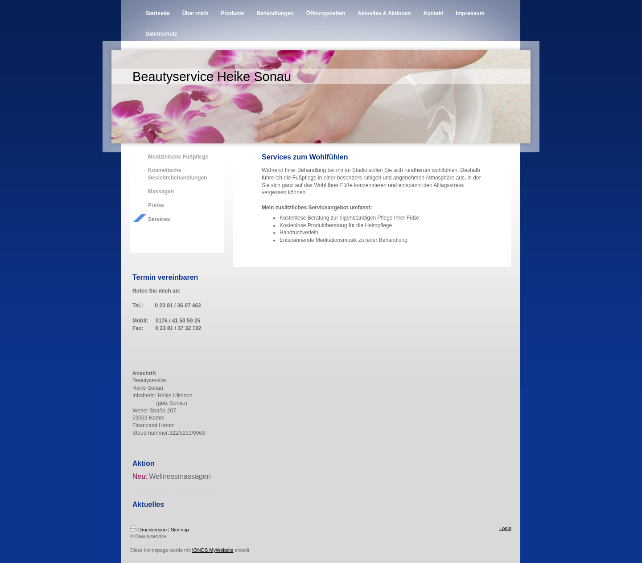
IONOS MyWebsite (213, 550)
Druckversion (148, 529)
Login (505, 528)
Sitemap (180, 529)
